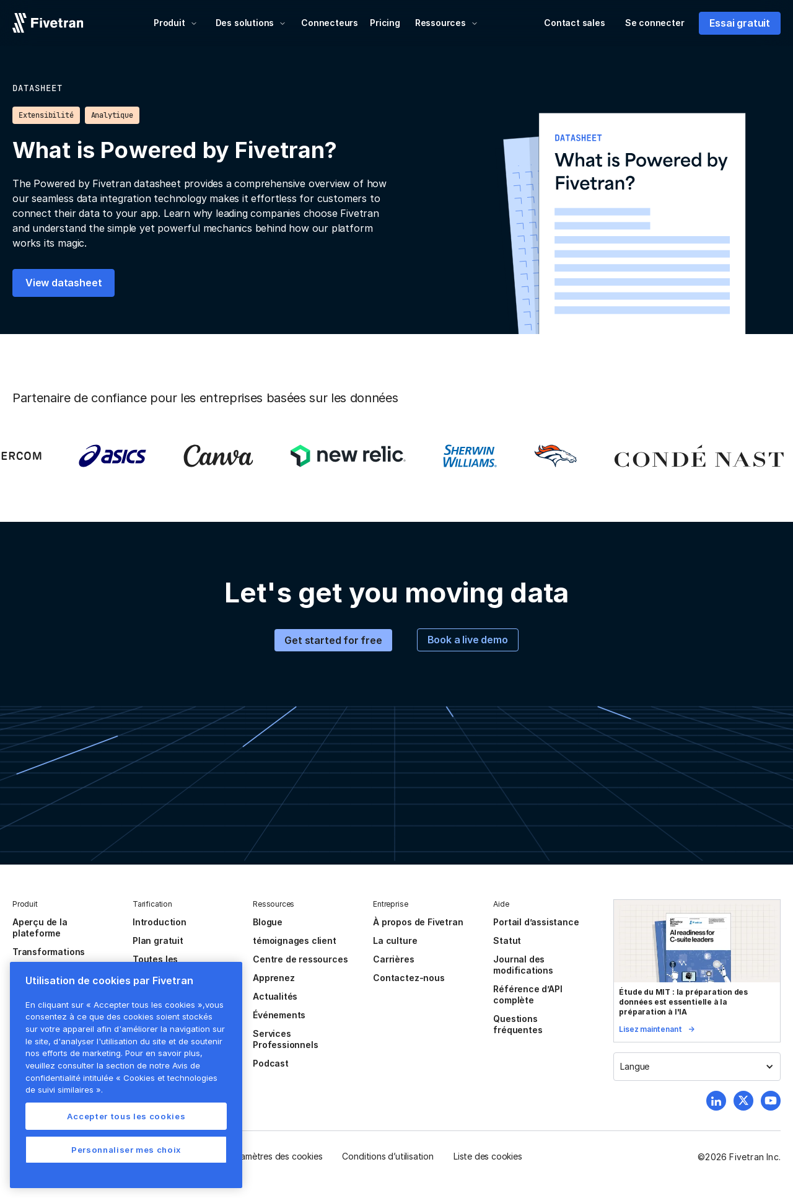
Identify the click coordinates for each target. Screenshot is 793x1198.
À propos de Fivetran (418, 922)
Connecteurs (329, 22)
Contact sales (574, 22)
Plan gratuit (158, 940)
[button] (176, 23)
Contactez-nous (408, 977)
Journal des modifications (523, 965)
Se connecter (655, 22)
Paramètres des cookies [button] (275, 1156)
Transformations (48, 951)
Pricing (385, 22)
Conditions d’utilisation (387, 1156)
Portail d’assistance (536, 922)
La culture (395, 940)
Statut (507, 940)
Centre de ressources (300, 959)
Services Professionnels (285, 1039)
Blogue (268, 922)
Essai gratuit (739, 23)
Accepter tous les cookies (126, 1116)
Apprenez (273, 977)
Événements (279, 1015)
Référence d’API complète (527, 994)
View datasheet (63, 282)
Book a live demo (467, 639)
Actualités (275, 996)
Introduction (159, 922)
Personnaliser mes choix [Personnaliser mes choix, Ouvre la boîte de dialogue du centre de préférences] (126, 1150)
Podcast (271, 1063)
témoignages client (294, 940)
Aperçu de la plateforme (40, 927)
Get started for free (333, 640)
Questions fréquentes (517, 1024)
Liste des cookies (487, 1156)
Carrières (393, 959)
